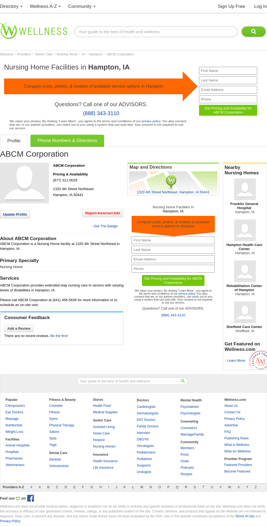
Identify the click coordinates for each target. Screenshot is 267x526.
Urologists (144, 472)
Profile (13, 140)
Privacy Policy (234, 419)
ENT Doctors (146, 420)
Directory (9, 6)
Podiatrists (144, 459)
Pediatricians (146, 452)
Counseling (189, 421)
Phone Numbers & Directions (67, 140)
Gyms (53, 419)
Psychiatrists (190, 407)
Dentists (55, 459)
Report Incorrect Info (102, 213)
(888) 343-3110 (101, 113)
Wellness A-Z (43, 6)
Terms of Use (244, 516)
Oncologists (145, 446)
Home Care (101, 433)
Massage (12, 419)
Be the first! (59, 336)
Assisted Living (104, 427)
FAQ (227, 432)
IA (84, 54)
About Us (231, 406)
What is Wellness (236, 445)
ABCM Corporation (120, 54)
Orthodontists (59, 466)
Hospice (99, 440)
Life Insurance (103, 468)
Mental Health (191, 400)
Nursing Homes (104, 446)
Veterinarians (14, 465)
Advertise (231, 425)
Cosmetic (56, 406)
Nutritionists (14, 425)
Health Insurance (105, 461)
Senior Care (44, 54)
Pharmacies (14, 458)
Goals (185, 461)
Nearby (245, 170)
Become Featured (237, 471)
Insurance (100, 454)
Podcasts (187, 468)
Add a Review (18, 328)
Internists (143, 433)
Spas (53, 438)
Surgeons (144, 465)
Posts (185, 454)
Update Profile (15, 214)
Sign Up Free (231, 6)
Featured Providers (238, 465)
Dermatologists (148, 413)
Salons (54, 432)
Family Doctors (148, 426)
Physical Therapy (61, 425)
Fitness (54, 412)
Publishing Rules (236, 438)
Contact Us (232, 412)
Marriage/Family (192, 434)
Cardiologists (146, 407)
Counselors (189, 428)
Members (187, 448)
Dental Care (58, 453)
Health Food (102, 406)
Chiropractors (15, 406)
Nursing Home (68, 54)
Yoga (53, 445)
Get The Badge (105, 226)
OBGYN (142, 439)
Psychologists (190, 413)
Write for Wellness (237, 451)
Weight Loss (14, 432)
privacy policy (150, 121)
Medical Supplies (105, 412)
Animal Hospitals (17, 445)
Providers (24, 54)
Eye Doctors (14, 412)
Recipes (186, 474)
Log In (260, 6)
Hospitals (12, 452)
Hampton (96, 54)
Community (80, 6)
